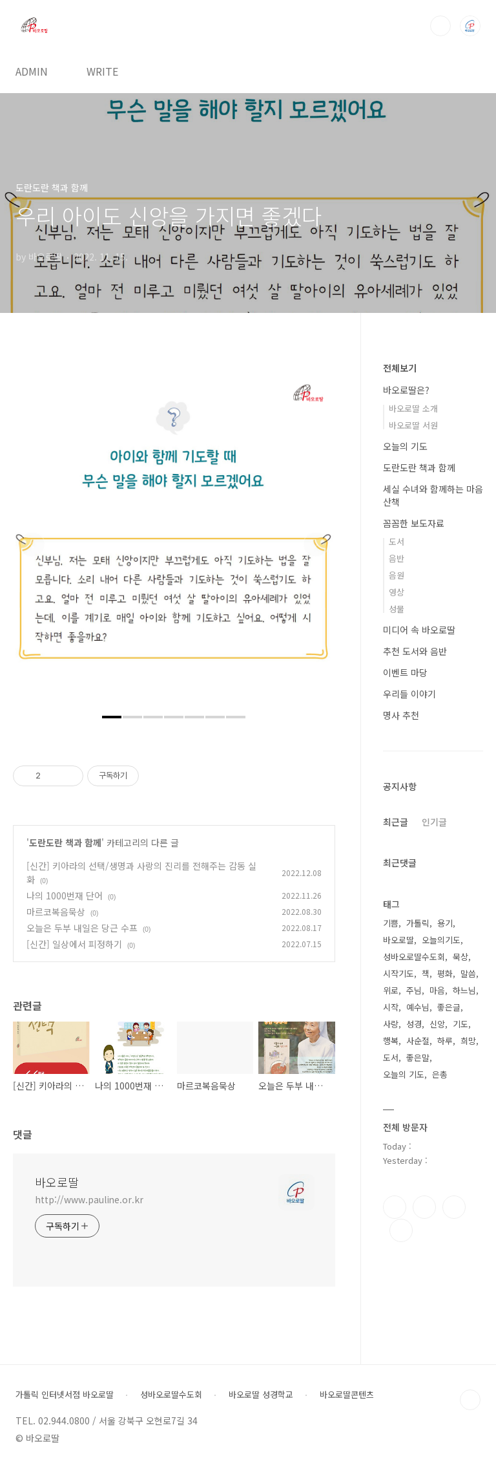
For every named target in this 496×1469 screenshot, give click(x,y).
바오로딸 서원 (413, 425)
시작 (390, 1007)
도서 (396, 541)
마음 (437, 990)
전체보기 (400, 367)
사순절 (417, 1041)
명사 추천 (401, 715)
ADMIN (32, 71)
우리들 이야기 (409, 693)
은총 (440, 1074)
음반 (396, 558)
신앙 (437, 1024)
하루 (445, 1041)
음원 (396, 575)
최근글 (395, 821)
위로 (390, 990)
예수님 (417, 1007)
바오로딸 (57, 1182)
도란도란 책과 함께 (65, 842)
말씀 (468, 973)
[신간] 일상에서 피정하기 (74, 944)
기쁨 (390, 923)
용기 (445, 923)
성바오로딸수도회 (414, 956)
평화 (445, 973)
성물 (396, 609)
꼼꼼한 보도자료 (413, 523)
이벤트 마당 (405, 672)
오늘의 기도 (405, 446)
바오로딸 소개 (413, 408)
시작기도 (398, 973)
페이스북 (394, 1207)
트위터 (454, 1207)
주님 (414, 990)
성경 (414, 1024)
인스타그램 (424, 1207)
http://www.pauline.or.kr (89, 1199)
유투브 (401, 1230)
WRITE (102, 71)
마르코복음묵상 (55, 911)
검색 (440, 26)
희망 (468, 1041)
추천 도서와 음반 (415, 651)
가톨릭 (417, 923)
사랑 (390, 1024)
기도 (460, 1024)
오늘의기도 (441, 940)
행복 (390, 1041)
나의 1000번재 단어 (64, 895)
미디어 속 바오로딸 (419, 629)
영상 (396, 592)
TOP (470, 1399)
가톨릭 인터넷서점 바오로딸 (65, 1394)
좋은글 (448, 1007)
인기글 (434, 821)
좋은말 (417, 1057)
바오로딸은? (406, 389)
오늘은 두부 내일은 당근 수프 (82, 927)
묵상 (460, 956)
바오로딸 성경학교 (261, 1394)
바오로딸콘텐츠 (347, 1394)
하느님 (464, 990)
